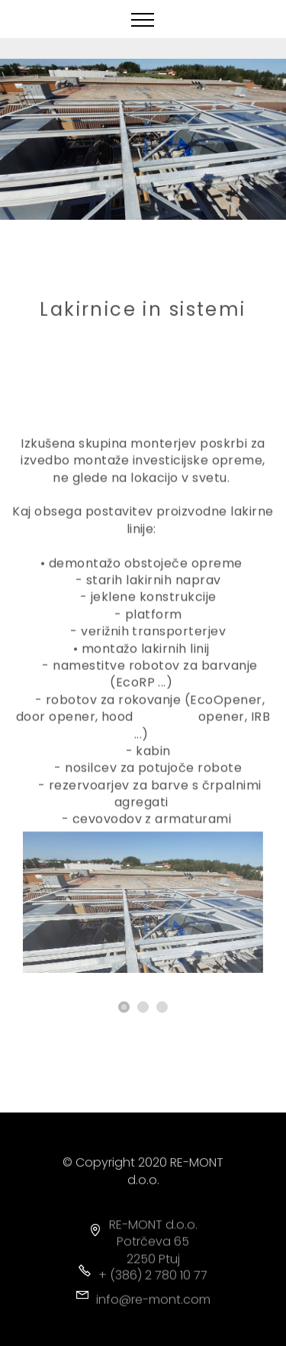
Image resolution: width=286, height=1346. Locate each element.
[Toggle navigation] (143, 19)
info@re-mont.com (153, 1303)
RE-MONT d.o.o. (153, 1237)
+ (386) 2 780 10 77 (152, 1279)
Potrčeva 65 (153, 1254)
